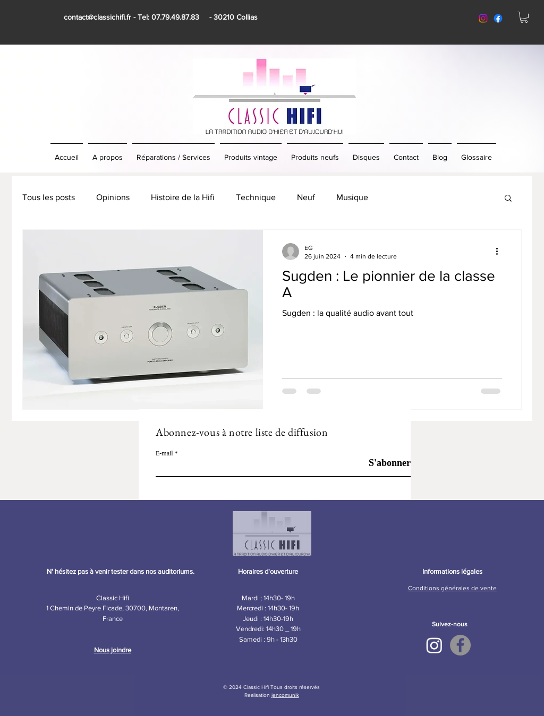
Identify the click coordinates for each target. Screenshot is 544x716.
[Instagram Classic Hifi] (434, 645)
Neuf (306, 197)
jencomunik (285, 695)
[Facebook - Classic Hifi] (460, 645)
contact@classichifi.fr (97, 17)
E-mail (164, 453)
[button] (524, 17)
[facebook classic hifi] (498, 18)
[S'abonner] (384, 463)
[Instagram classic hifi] (483, 18)
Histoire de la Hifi (183, 197)
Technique (256, 197)
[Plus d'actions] (500, 251)
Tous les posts (48, 197)
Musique (352, 197)
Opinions (113, 197)
